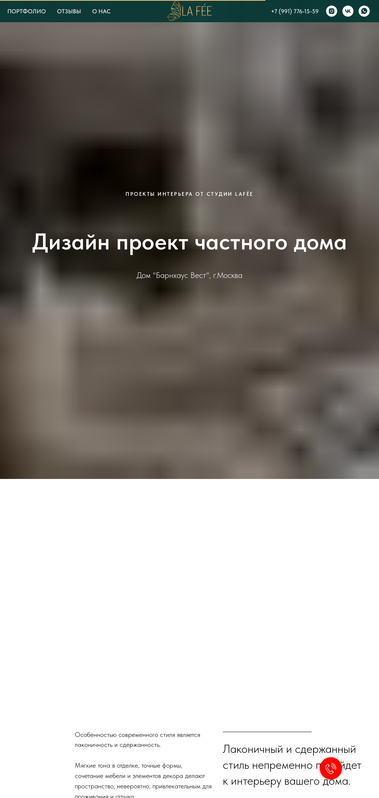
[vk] (347, 11)
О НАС (101, 11)
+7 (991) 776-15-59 (295, 11)
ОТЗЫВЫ (69, 11)
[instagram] (331, 11)
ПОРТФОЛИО (26, 11)
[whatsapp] (364, 11)
